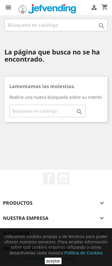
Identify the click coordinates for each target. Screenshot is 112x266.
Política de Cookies (83, 252)
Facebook (49, 178)
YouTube (63, 178)
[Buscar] (56, 25)
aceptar (53, 261)
